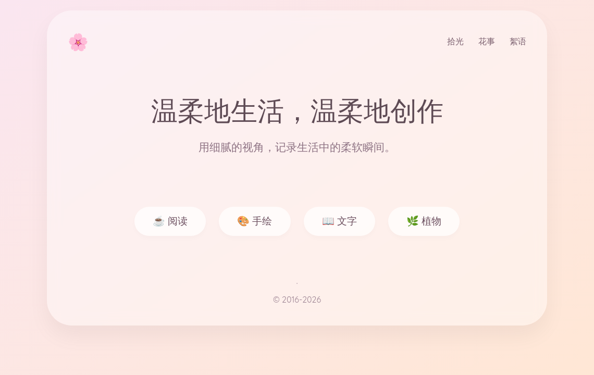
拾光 (455, 41)
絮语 (518, 41)
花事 (486, 41)
